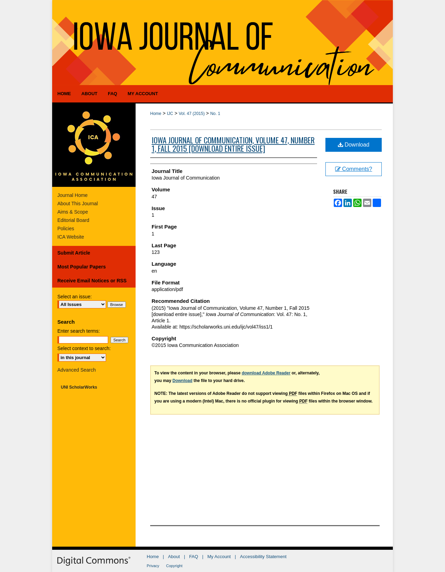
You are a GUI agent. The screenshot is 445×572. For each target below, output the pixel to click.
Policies (65, 228)
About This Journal (77, 203)
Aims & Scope (72, 212)
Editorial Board (73, 220)
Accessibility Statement (263, 556)
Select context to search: (84, 348)
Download (354, 145)
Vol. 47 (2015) (192, 113)
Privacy (153, 566)
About (174, 556)
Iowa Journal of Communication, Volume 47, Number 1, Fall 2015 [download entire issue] (233, 144)
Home (155, 113)
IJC (170, 113)
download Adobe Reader (266, 373)
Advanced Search (76, 370)
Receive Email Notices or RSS (92, 280)
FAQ (193, 556)
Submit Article (73, 253)
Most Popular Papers (81, 267)
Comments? (353, 169)
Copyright (174, 566)
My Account (219, 556)
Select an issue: (74, 296)
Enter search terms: (78, 331)
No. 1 (215, 113)
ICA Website (70, 237)
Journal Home (72, 195)
